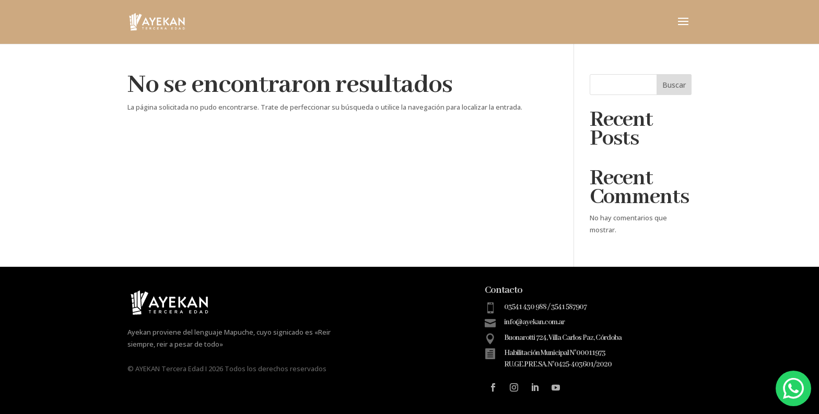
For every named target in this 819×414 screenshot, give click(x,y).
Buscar (674, 85)
